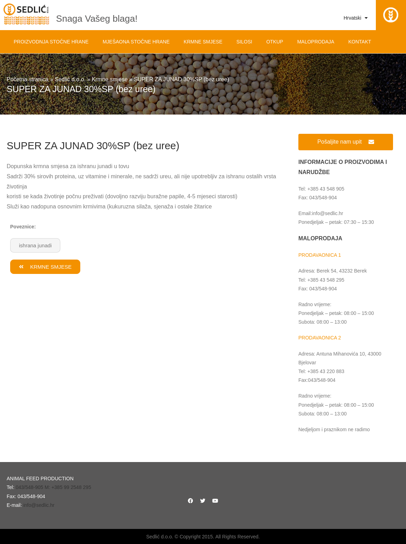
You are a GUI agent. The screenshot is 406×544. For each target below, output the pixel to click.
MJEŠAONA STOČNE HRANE (136, 41)
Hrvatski (356, 18)
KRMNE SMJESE (203, 41)
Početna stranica (27, 79)
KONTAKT (359, 41)
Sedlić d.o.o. (70, 79)
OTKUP (274, 41)
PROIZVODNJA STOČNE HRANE (51, 41)
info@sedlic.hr (38, 505)
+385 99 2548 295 (71, 487)
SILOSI (244, 41)
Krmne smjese (110, 79)
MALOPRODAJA (315, 41)
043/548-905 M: (34, 487)
